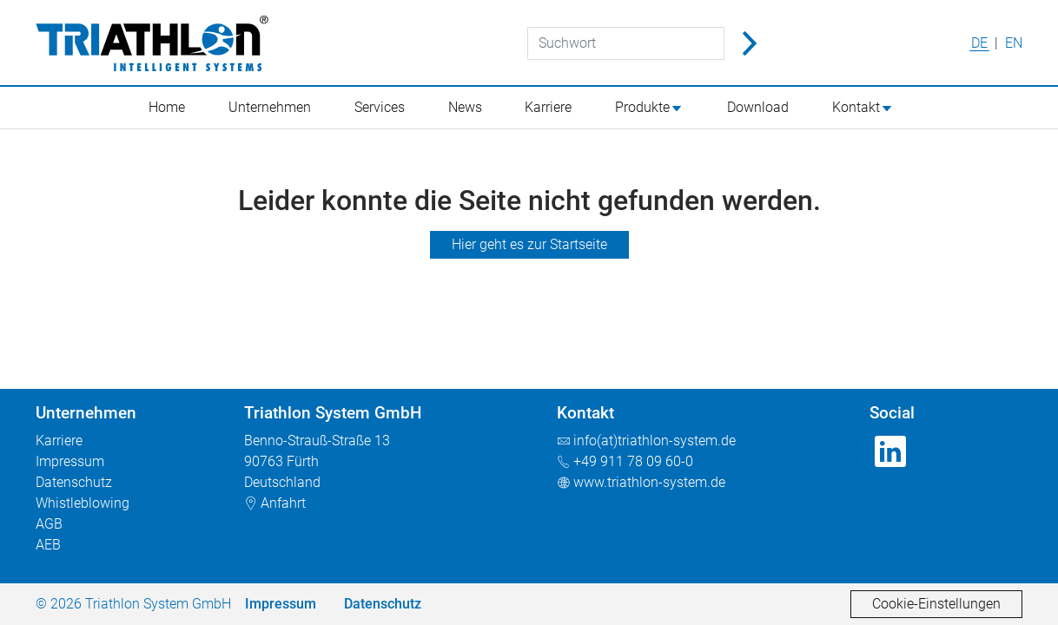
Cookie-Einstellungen (936, 603)
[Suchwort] (625, 43)
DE (981, 43)
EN (1013, 43)
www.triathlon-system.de (649, 482)
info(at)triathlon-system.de (654, 440)
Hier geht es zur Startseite (529, 244)
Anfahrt (283, 503)
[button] (657, 107)
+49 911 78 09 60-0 (633, 461)
